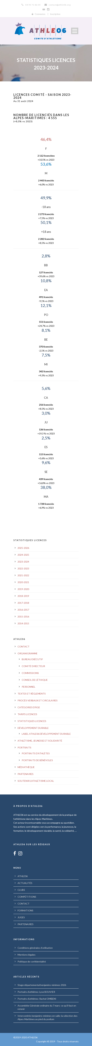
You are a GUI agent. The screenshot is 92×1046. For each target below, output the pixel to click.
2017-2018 (23, 602)
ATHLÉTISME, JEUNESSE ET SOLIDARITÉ (40, 740)
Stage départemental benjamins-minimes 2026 (42, 985)
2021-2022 (23, 575)
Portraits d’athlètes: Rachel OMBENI (37, 998)
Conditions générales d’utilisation (35, 947)
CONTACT (23, 646)
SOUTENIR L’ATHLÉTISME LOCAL (36, 780)
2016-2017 (23, 609)
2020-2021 (23, 582)
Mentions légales (26, 954)
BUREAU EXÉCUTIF (32, 659)
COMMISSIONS (30, 673)
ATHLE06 (23, 876)
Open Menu (74, 31)
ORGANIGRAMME (27, 653)
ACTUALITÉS (25, 883)
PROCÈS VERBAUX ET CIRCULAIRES (38, 700)
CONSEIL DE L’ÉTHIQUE (35, 679)
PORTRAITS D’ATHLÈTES (36, 753)
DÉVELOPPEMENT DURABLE (33, 727)
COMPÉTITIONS (27, 896)
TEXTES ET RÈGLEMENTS (32, 693)
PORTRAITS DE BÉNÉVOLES (37, 760)
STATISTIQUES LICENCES (32, 721)
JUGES (21, 917)
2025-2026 (23, 547)
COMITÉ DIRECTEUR (33, 666)
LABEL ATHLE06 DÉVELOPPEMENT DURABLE (46, 733)
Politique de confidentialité (32, 961)
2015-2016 (23, 616)
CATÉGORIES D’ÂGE (29, 707)
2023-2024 (23, 561)
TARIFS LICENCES (27, 714)
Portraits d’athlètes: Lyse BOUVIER (36, 991)
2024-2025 (23, 554)
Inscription (55, 14)
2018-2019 (23, 596)
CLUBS (21, 889)
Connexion (40, 14)
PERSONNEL (28, 686)
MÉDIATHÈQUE (26, 767)
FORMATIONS (25, 910)
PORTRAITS (24, 747)
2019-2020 (23, 589)
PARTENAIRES (25, 774)
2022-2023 (23, 568)
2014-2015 (23, 623)
